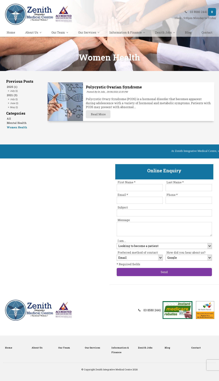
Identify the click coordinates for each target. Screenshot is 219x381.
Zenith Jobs (163, 32)
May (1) (14, 107)
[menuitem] (16, 348)
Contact (206, 32)
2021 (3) (12, 95)
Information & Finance (125, 32)
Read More (98, 114)
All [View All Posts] (9, 118)
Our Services (87, 32)
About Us (31, 32)
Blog (188, 32)
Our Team (58, 32)
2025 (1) (12, 87)
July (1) (14, 90)
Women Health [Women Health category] (17, 127)
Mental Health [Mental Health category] (17, 123)
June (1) (14, 103)
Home (11, 32)
